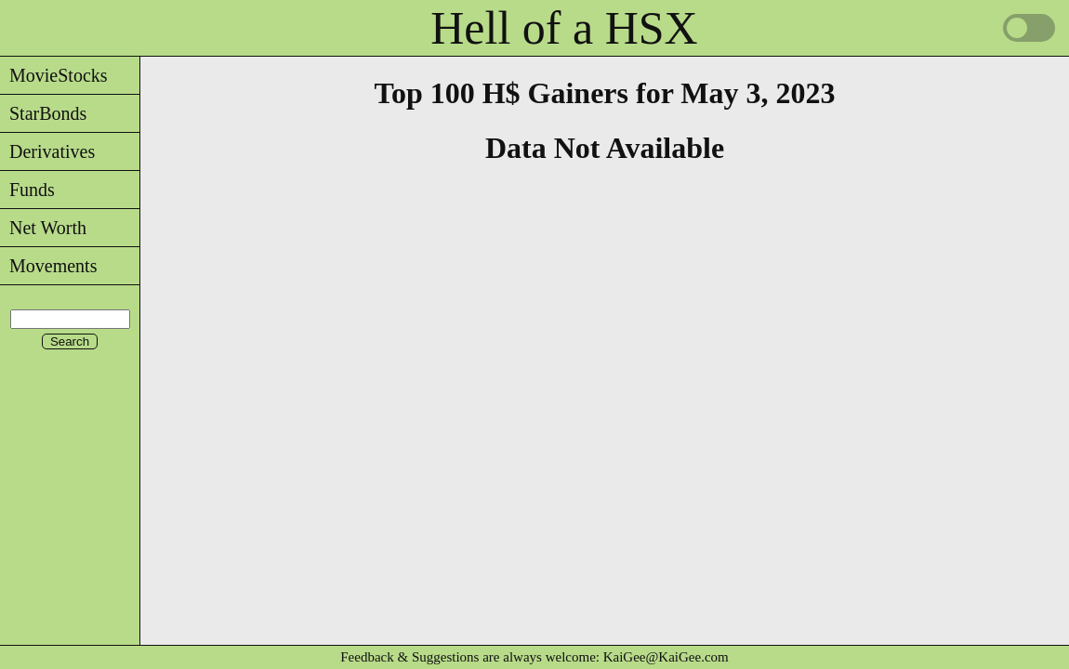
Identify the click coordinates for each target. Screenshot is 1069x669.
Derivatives (47, 151)
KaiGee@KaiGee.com (666, 656)
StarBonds (43, 113)
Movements (48, 266)
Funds (27, 189)
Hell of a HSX (563, 28)
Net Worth (43, 227)
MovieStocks (54, 75)
